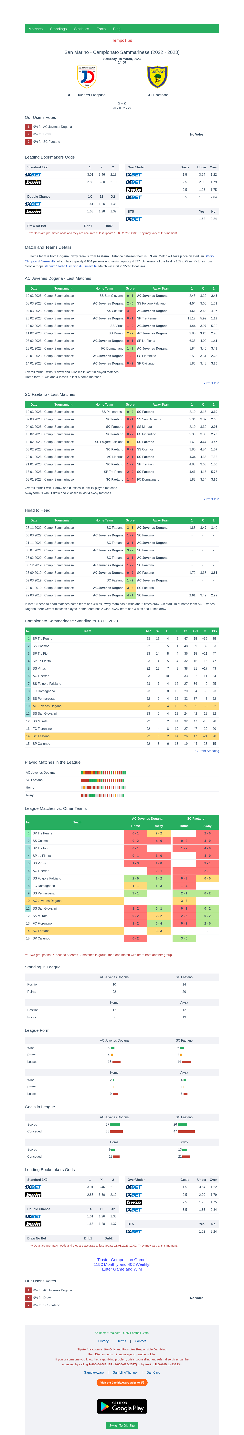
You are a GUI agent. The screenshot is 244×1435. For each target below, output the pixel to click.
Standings (58, 29)
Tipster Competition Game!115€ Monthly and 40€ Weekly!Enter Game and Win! (122, 1264)
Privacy (103, 1341)
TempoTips (122, 40)
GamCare (153, 1372)
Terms (121, 1341)
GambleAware (94, 1372)
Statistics (81, 29)
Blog (117, 29)
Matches (36, 29)
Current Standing (207, 751)
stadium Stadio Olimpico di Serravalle (70, 266)
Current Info (211, 383)
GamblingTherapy (125, 1372)
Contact (140, 1341)
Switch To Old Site (122, 1425)
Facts (101, 29)
